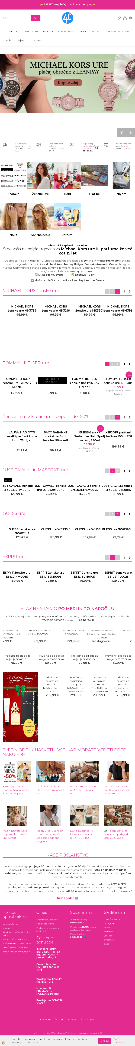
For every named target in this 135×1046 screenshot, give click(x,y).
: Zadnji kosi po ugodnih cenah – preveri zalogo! (48, 953)
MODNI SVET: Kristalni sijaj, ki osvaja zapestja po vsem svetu (117, 790)
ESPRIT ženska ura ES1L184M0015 (17, 574)
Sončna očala (66, 31)
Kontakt (7, 928)
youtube (108, 935)
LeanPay (86, 148)
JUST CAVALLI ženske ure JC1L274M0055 (51, 488)
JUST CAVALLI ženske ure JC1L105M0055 (118, 488)
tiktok (107, 927)
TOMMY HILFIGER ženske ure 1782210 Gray (118, 383)
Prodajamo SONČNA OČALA (49, 1001)
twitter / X (109, 939)
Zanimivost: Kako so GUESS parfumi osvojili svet (50, 790)
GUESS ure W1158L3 (118, 529)
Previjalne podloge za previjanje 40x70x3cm (17, 657)
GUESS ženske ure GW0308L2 (17, 531)
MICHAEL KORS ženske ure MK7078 (16, 308)
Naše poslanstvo (68, 855)
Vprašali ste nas (10, 924)
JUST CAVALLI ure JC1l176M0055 (17, 488)
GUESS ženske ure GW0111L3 (50, 531)
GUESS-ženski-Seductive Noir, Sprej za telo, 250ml (118, 436)
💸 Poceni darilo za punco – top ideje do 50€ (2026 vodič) (117, 834)
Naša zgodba (65, 898)
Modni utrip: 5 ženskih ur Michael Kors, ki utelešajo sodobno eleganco (49, 836)
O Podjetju (89, 1019)
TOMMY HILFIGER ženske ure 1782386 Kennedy (50, 383)
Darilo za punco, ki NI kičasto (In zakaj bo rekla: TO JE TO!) (83, 834)
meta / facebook (112, 919)
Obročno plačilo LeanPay (15, 947)
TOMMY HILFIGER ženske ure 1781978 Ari (17, 383)
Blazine (95, 31)
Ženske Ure (12, 31)
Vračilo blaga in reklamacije (17, 943)
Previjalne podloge (117, 31)
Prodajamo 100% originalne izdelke (16, 933)
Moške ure (31, 31)
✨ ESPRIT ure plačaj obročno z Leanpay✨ (67, 4)
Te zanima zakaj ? (78, 921)
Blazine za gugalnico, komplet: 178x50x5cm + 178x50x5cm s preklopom (76, 686)
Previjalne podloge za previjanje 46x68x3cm (50, 657)
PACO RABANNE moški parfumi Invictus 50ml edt (84, 436)
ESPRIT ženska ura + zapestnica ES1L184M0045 (50, 576)
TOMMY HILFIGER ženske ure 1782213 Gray (84, 383)
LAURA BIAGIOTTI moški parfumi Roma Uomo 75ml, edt (51, 436)
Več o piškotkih (120, 1040)
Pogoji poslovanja (45, 923)
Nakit (83, 31)
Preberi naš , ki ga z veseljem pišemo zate (83, 928)
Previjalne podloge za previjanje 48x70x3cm (84, 657)
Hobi (8, 40)
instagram (109, 923)
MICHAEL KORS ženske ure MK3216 (84, 308)
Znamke (35, 40)
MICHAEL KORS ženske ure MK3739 (50, 308)
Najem (21, 40)
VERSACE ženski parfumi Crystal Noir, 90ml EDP (17, 436)
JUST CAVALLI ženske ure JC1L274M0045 (84, 488)
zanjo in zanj (47, 967)
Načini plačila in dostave (15, 939)
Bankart (127, 148)
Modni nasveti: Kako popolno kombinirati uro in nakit (15, 834)
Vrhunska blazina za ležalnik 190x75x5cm (84, 632)
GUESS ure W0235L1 (84, 529)
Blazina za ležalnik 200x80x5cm (118, 632)
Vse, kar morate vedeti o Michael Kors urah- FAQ (83, 790)
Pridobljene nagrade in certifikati (48, 929)
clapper (107, 943)
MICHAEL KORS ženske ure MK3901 (118, 308)
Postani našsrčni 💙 (79, 935)
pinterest (108, 931)
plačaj (85, 146)
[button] (129, 292)
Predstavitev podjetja (47, 919)
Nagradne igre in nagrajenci (17, 951)
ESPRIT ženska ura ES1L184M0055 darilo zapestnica (84, 576)
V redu (105, 1040)
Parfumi (48, 31)
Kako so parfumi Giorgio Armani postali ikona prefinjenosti (16, 790)
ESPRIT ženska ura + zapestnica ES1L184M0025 (118, 576)
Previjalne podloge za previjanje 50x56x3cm (118, 657)
